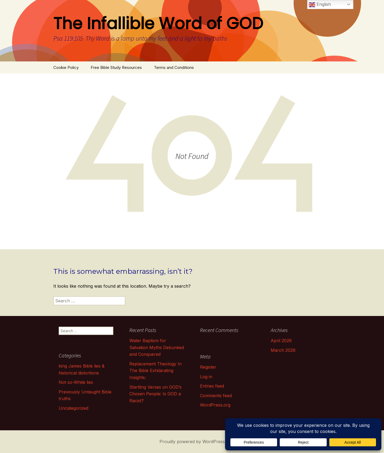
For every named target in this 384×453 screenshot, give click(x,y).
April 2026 (281, 340)
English (320, 5)
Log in (206, 376)
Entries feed (212, 386)
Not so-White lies (76, 382)
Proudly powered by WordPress (192, 441)
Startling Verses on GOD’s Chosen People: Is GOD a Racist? (155, 393)
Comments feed (216, 395)
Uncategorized (73, 408)
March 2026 (283, 350)
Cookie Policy (66, 67)
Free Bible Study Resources (116, 67)
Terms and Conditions (174, 67)
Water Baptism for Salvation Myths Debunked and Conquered (156, 347)
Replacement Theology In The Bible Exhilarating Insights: (155, 370)
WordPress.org (215, 405)
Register (208, 367)
